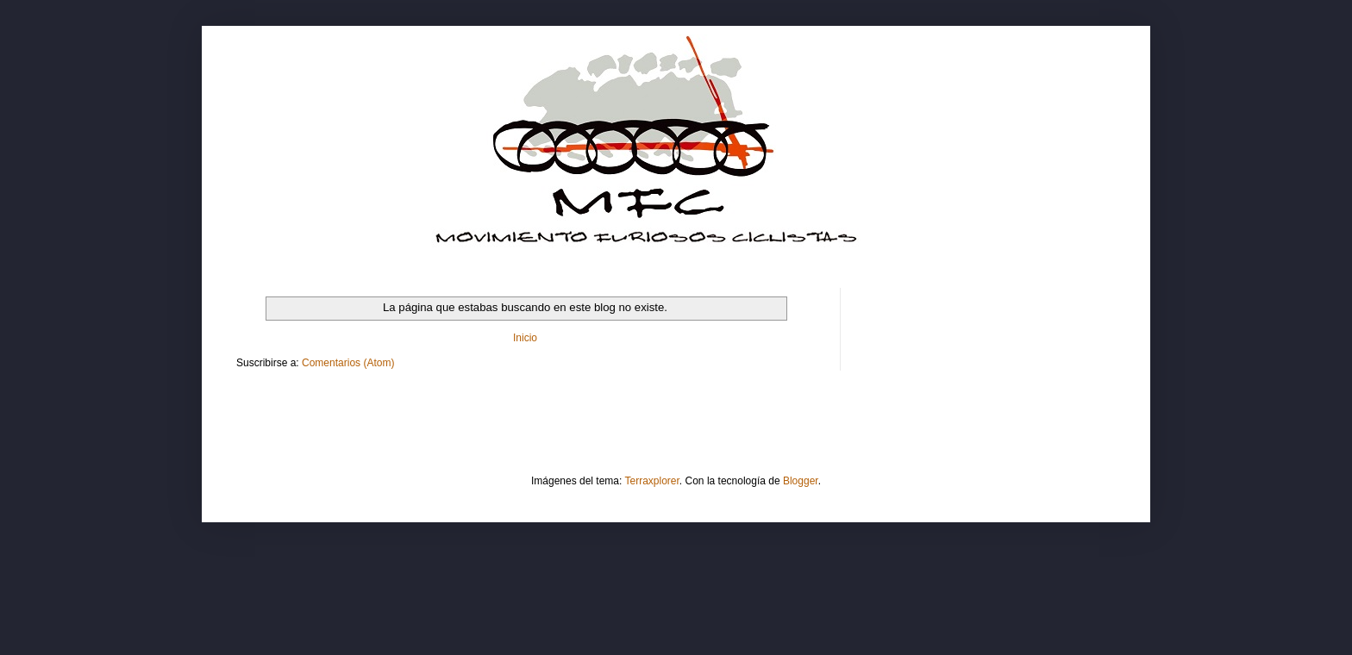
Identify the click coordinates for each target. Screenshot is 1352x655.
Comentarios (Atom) (348, 363)
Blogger (800, 481)
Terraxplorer (652, 481)
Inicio (525, 338)
